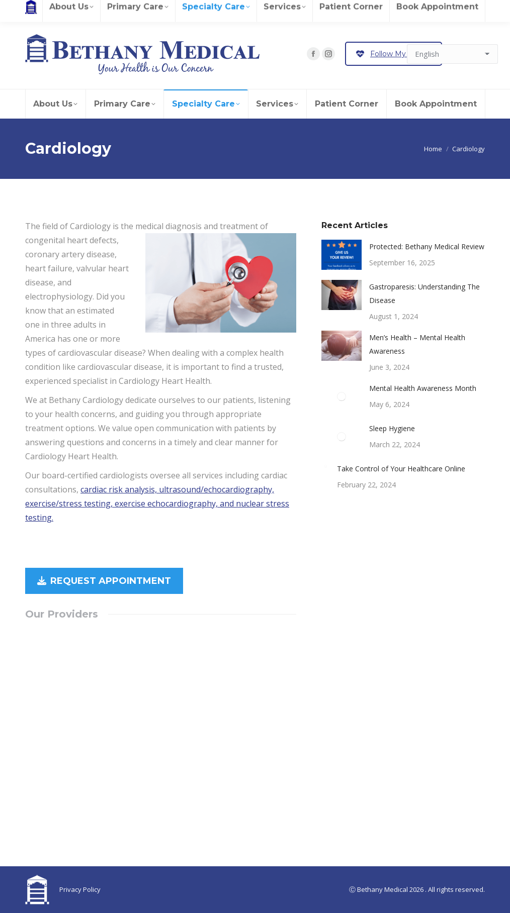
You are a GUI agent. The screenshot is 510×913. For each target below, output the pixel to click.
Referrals (165, 9)
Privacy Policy (80, 889)
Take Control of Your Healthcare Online (401, 468)
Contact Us (258, 9)
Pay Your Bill (205, 9)
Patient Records (121, 9)
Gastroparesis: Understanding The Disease (424, 293)
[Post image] (341, 255)
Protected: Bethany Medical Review (426, 246)
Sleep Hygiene (392, 428)
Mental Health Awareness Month (422, 388)
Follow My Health (394, 53)
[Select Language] (452, 54)
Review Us (73, 9)
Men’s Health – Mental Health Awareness (417, 344)
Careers (37, 9)
